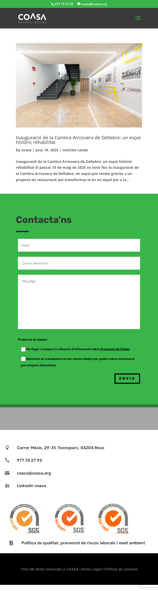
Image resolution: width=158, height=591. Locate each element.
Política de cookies (121, 569)
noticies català (75, 149)
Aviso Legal (91, 569)
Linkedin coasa (31, 485)
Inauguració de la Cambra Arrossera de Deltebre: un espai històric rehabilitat (78, 139)
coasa (26, 149)
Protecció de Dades (115, 349)
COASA (72, 569)
